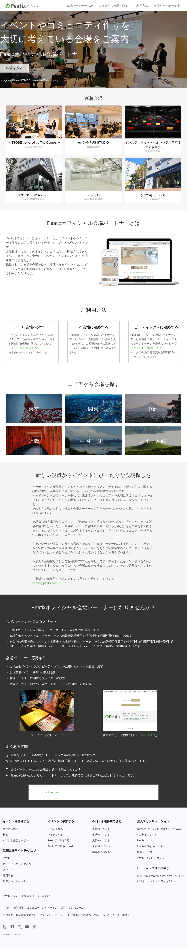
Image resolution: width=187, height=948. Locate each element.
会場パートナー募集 (167, 5)
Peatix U (8, 857)
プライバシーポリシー (52, 914)
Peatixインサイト (147, 834)
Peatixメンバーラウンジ (151, 857)
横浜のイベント (101, 834)
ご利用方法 (140, 5)
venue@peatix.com (44, 583)
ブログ (7, 907)
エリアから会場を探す (113, 5)
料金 (5, 834)
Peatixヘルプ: (10, 895)
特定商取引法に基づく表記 (83, 914)
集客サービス (144, 852)
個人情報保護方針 (26, 914)
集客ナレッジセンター (15, 881)
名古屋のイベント (102, 846)
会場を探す (14, 68)
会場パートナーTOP (79, 5)
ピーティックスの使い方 (17, 863)
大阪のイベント (101, 840)
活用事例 (8, 875)
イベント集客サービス (15, 840)
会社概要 (19, 907)
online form (52, 792)
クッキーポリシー (122, 914)
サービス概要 (10, 828)
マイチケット (55, 834)
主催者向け (27, 895)
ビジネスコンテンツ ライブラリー (156, 881)
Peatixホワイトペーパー (151, 846)
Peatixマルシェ (145, 840)
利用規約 (8, 914)
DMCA (105, 914)
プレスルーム (76, 907)
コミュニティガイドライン (42, 907)
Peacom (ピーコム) (159, 828)
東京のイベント (101, 828)
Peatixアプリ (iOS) (58, 840)
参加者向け (43, 895)
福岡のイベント (101, 852)
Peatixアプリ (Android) (61, 846)
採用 (62, 907)
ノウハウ (8, 869)
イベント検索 (55, 828)
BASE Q (150, 735)
